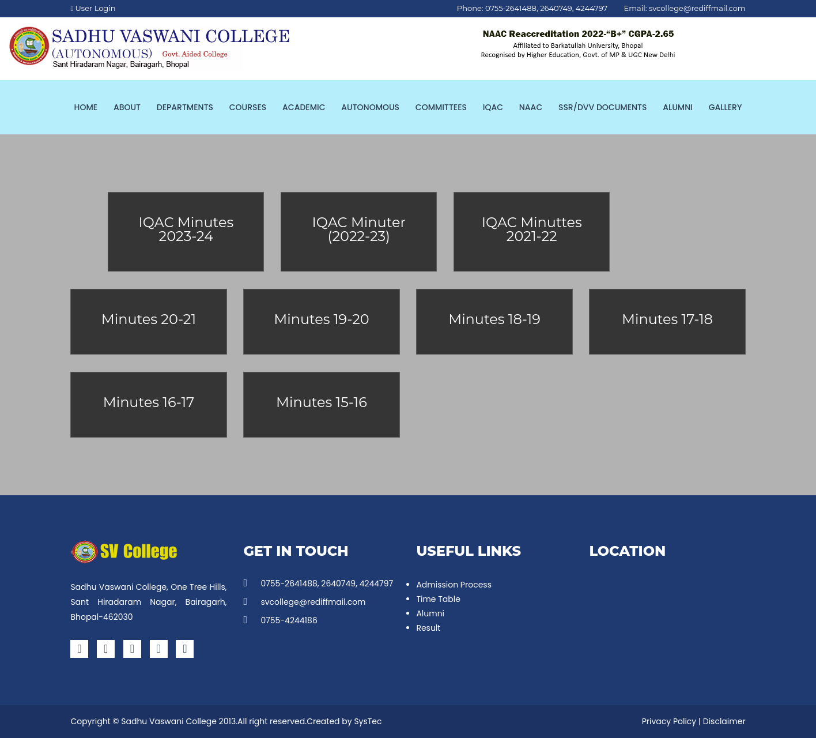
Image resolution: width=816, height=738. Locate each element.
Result (428, 628)
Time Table (438, 599)
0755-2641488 (511, 8)
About (127, 107)
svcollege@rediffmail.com (697, 8)
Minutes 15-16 (321, 402)
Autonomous (370, 107)
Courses (248, 107)
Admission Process (454, 584)
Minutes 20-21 (148, 319)
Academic (303, 107)
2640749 (556, 8)
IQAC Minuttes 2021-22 (532, 229)
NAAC (530, 107)
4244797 (591, 8)
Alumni (678, 107)
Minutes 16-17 (148, 402)
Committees (441, 107)
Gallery (725, 107)
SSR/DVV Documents (602, 107)
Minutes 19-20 (321, 319)
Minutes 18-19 (494, 319)
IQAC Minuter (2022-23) (359, 229)
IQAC (493, 107)
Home (86, 107)
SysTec (367, 721)
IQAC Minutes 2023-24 (185, 229)
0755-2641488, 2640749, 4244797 (318, 583)
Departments (185, 107)
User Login (92, 8)
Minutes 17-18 (667, 319)
